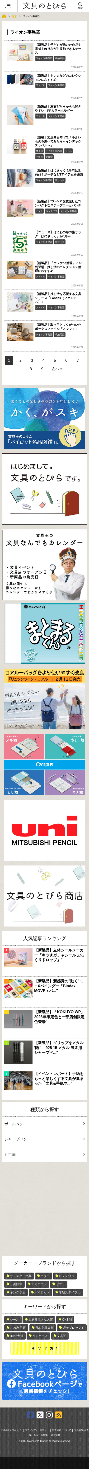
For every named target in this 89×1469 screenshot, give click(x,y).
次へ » (57, 369)
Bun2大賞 (16, 1336)
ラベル (68, 151)
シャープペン (44, 1139)
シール (14, 1319)
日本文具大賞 (44, 1328)
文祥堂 (49, 157)
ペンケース (40, 1336)
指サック (60, 180)
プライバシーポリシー (37, 1430)
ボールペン (44, 1124)
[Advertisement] (44, 1209)
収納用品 (60, 58)
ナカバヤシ (39, 1284)
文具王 (61, 1336)
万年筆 (44, 1154)
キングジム (17, 1292)
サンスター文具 (21, 1276)
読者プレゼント (73, 1328)
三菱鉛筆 (16, 1284)
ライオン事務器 (44, 58)
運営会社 (55, 1435)
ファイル (40, 85)
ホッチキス (51, 211)
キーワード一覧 (42, 1348)
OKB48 (67, 1319)
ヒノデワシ (66, 1276)
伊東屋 (39, 157)
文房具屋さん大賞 (40, 1319)
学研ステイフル (69, 1292)
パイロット (42, 1292)
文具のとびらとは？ (11, 1430)
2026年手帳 (18, 1328)
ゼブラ (60, 1284)
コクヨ (39, 151)
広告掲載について (61, 1430)
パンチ (39, 211)
